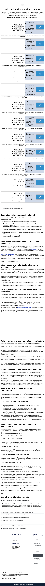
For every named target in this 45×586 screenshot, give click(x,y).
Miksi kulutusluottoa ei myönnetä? (37, 556)
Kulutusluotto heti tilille (37, 545)
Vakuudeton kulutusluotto (36, 563)
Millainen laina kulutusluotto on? (37, 559)
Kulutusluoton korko (37, 543)
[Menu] (22, 5)
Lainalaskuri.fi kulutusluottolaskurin (16, 395)
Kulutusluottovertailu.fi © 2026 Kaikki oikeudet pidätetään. (22, 584)
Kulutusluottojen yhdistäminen (36, 552)
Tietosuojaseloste (16, 538)
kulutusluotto (34, 249)
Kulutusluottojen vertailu (35, 418)
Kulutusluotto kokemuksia (36, 549)
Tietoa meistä (15, 540)
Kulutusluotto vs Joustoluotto (36, 540)
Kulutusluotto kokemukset (11, 432)
